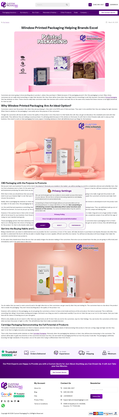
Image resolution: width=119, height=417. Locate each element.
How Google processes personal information (59, 219)
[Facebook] (1, 401)
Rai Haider (6, 22)
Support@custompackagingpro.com (75, 400)
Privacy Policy (39, 400)
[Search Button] (67, 5)
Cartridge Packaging (39, 333)
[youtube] (18, 401)
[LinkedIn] (12, 401)
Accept (42, 225)
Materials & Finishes (49, 12)
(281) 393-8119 (68, 392)
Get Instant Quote (108, 12)
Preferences (76, 225)
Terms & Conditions (41, 404)
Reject (59, 225)
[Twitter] (5, 401)
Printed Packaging (111, 97)
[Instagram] (8, 401)
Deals (76, 12)
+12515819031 (111, 5)
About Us (37, 388)
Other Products (66, 12)
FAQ (35, 396)
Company (83, 12)
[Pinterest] (15, 401)
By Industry (24, 12)
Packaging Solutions (9, 12)
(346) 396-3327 (96, 5)
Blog (35, 392)
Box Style (35, 12)
